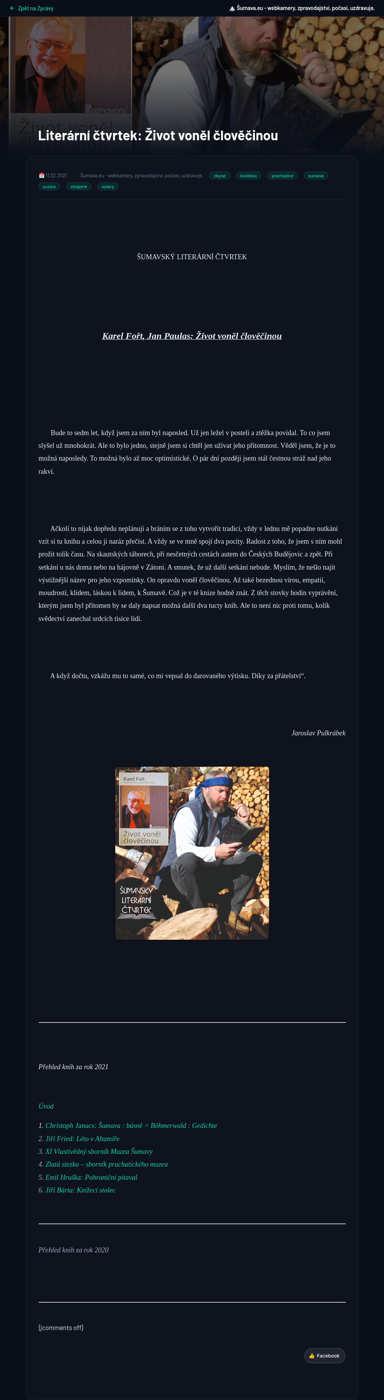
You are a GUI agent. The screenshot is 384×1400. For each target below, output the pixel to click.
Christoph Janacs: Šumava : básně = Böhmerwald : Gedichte (131, 1126)
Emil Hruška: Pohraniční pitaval (91, 1177)
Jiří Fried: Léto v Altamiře (83, 1139)
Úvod (46, 1106)
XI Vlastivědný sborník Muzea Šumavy (99, 1151)
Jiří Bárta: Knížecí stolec (81, 1190)
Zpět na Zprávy (31, 8)
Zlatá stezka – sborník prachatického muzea (107, 1164)
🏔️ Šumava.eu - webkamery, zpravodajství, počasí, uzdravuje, (302, 8)
